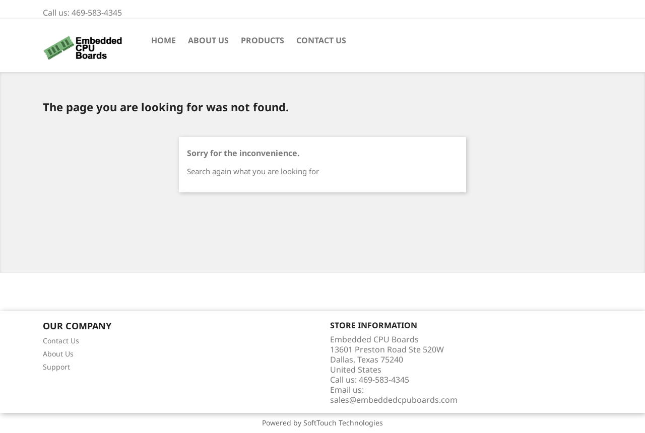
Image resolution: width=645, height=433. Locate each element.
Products (262, 40)
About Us (208, 40)
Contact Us (321, 40)
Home (163, 40)
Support (56, 367)
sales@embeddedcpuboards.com (394, 399)
